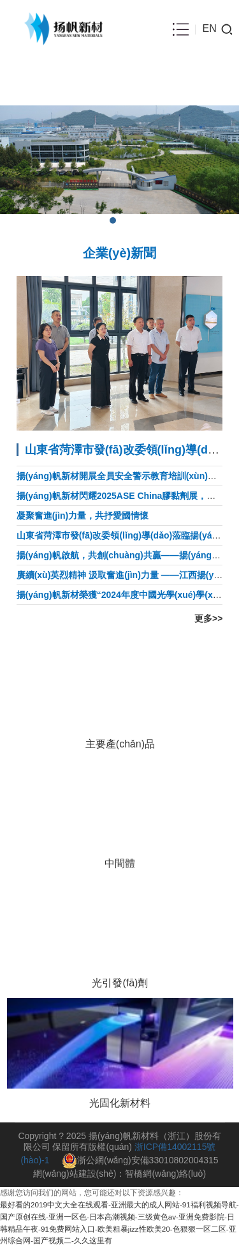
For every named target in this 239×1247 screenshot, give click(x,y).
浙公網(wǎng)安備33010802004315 (140, 1160)
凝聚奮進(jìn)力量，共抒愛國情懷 (83, 515)
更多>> (208, 618)
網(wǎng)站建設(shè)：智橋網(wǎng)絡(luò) (119, 1173)
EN (209, 28)
